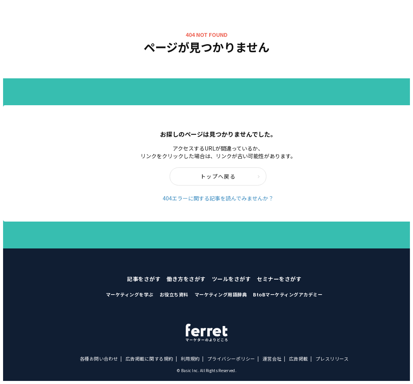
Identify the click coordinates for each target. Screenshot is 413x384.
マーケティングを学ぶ (130, 294)
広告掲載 (298, 358)
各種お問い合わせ (99, 358)
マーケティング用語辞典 (221, 294)
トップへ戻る (230, 176)
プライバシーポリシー (231, 358)
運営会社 (272, 358)
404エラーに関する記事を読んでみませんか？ (218, 198)
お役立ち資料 (174, 294)
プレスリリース (332, 358)
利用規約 (190, 358)
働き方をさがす (186, 279)
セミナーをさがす (279, 279)
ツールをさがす (231, 279)
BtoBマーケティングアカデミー (287, 294)
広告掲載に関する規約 (149, 358)
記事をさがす (143, 279)
